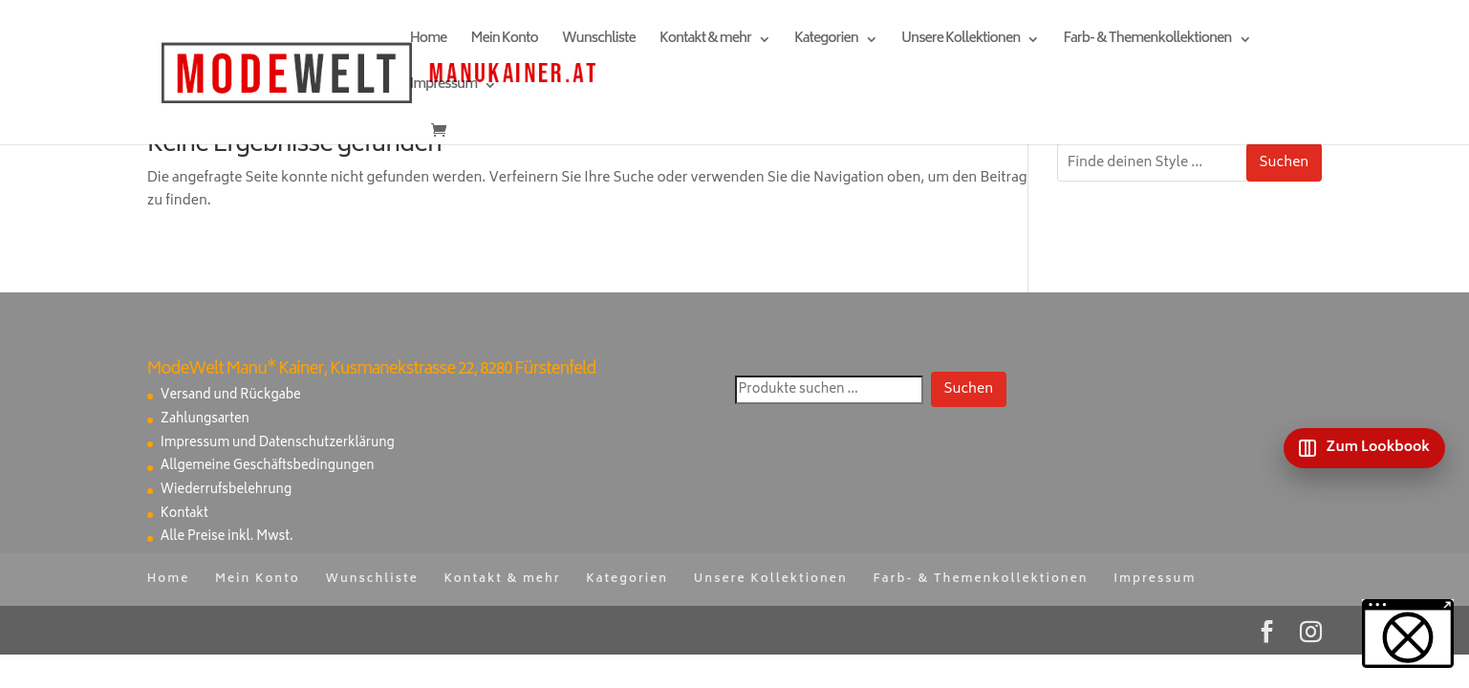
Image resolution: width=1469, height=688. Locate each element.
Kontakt (184, 515)
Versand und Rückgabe (231, 396)
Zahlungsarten (205, 420)
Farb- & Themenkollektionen (1147, 41)
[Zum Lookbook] (1364, 448)
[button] (1408, 633)
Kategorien (826, 41)
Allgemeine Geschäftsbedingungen (268, 467)
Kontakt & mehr (705, 41)
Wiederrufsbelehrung (226, 491)
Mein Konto (503, 41)
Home (428, 41)
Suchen (1284, 163)
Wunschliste (599, 41)
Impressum (443, 87)
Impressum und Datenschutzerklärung (278, 444)
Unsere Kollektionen (960, 41)
